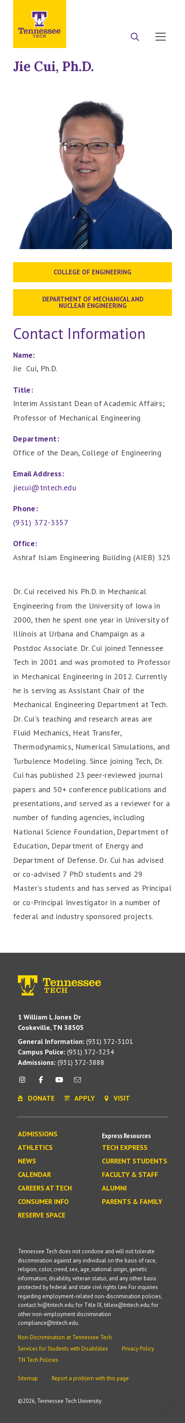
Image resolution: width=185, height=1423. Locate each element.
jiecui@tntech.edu (44, 487)
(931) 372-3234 (66, 1051)
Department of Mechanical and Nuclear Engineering (92, 302)
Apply (92, 10)
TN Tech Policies (38, 1360)
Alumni (114, 1188)
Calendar (34, 1175)
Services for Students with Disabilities (63, 1348)
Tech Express (125, 1148)
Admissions (37, 1134)
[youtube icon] (59, 1083)
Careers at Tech (45, 1188)
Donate (125, 10)
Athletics (35, 1148)
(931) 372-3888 (61, 1062)
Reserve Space (41, 1215)
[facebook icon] (40, 1083)
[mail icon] (77, 1083)
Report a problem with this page (90, 1378)
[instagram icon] (24, 1083)
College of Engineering (92, 272)
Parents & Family (132, 1202)
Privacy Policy (138, 1348)
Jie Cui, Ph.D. (53, 66)
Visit (158, 10)
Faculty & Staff (130, 1175)
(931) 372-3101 (75, 1041)
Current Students (134, 1161)
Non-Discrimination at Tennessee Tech (65, 1337)
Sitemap (28, 1378)
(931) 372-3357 (40, 522)
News (27, 1161)
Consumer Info (43, 1202)
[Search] (135, 37)
